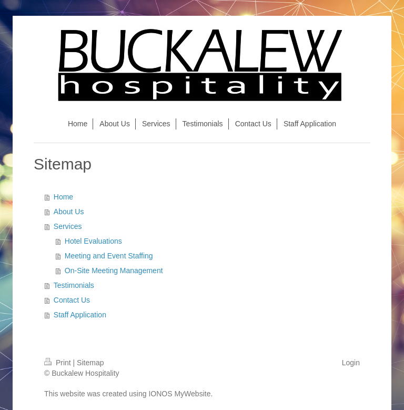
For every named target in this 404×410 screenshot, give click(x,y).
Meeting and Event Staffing (109, 256)
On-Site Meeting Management (114, 270)
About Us (69, 211)
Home (63, 197)
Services (68, 226)
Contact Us (72, 300)
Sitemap (90, 362)
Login (351, 362)
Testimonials (74, 285)
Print (58, 362)
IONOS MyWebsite (179, 393)
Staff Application (80, 315)
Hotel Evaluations (93, 241)
